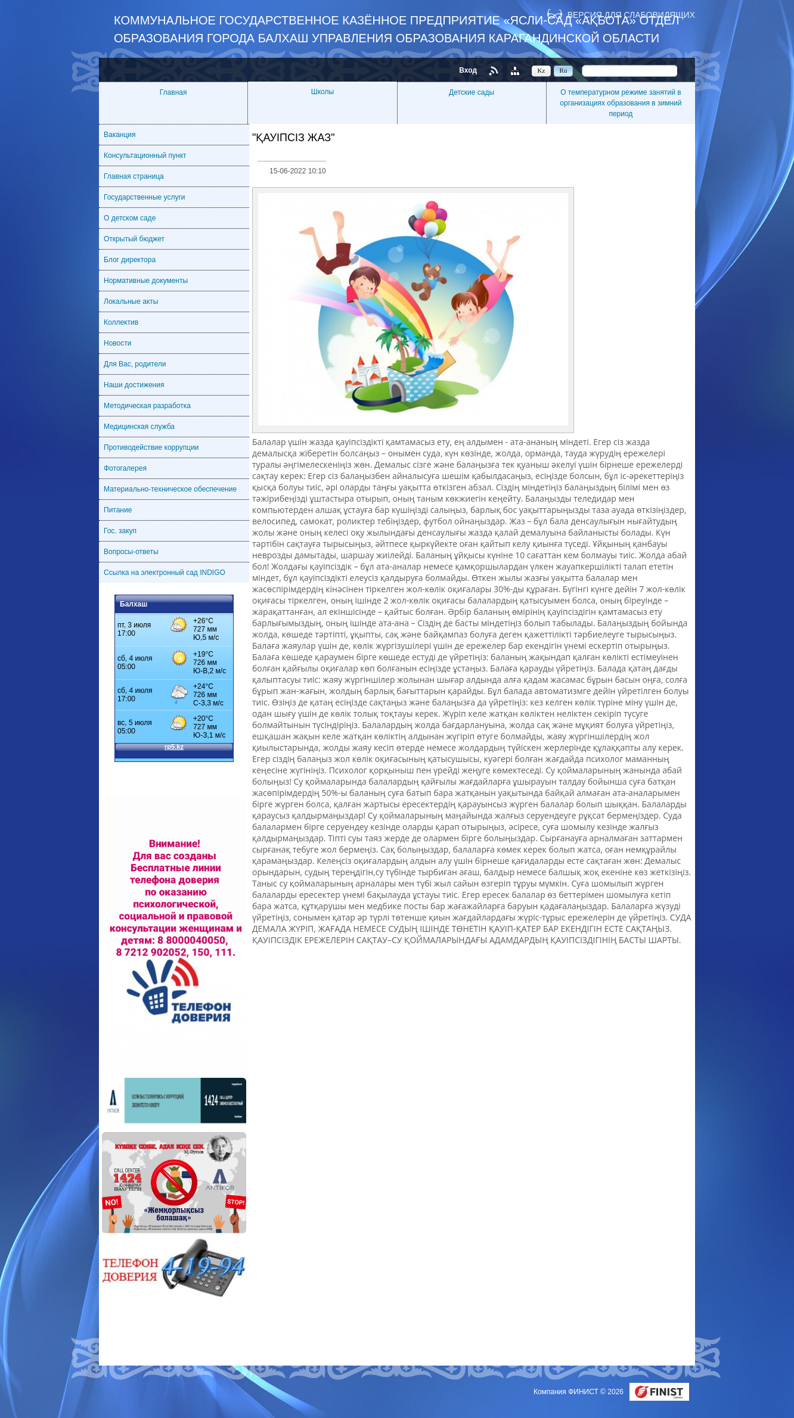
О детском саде (130, 218)
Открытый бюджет (134, 239)
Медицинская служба (139, 426)
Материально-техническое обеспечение (170, 489)
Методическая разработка (147, 406)
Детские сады (471, 92)
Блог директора (130, 260)
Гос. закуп (120, 531)
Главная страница (134, 176)
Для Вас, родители (135, 364)
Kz (541, 70)
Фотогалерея (125, 468)
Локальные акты (131, 301)
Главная (173, 92)
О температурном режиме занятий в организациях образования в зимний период (620, 103)
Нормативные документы (146, 280)
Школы (322, 92)
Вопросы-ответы (131, 552)
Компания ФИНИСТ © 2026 (579, 1392)
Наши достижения (134, 385)
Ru (563, 70)
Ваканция (120, 134)
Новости (117, 343)
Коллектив (121, 322)
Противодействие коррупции (151, 447)
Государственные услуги (144, 197)
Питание (118, 510)
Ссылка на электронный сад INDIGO (164, 572)
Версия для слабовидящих (631, 14)
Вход (468, 70)
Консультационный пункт (145, 155)
